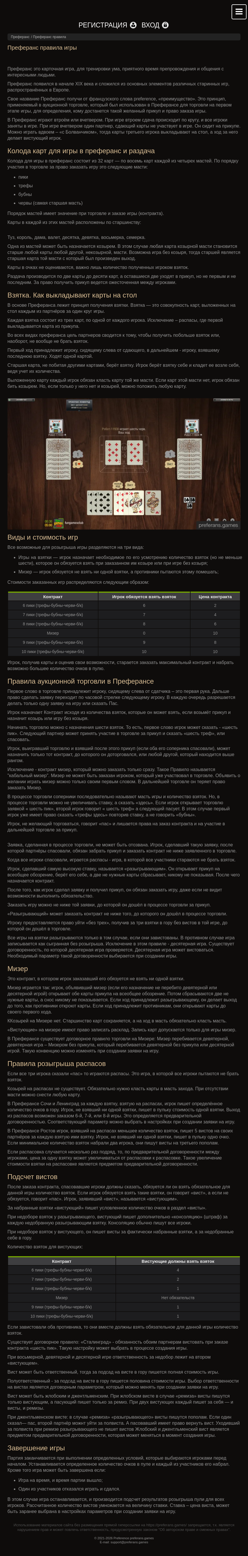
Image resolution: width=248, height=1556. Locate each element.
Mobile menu (239, 11)
